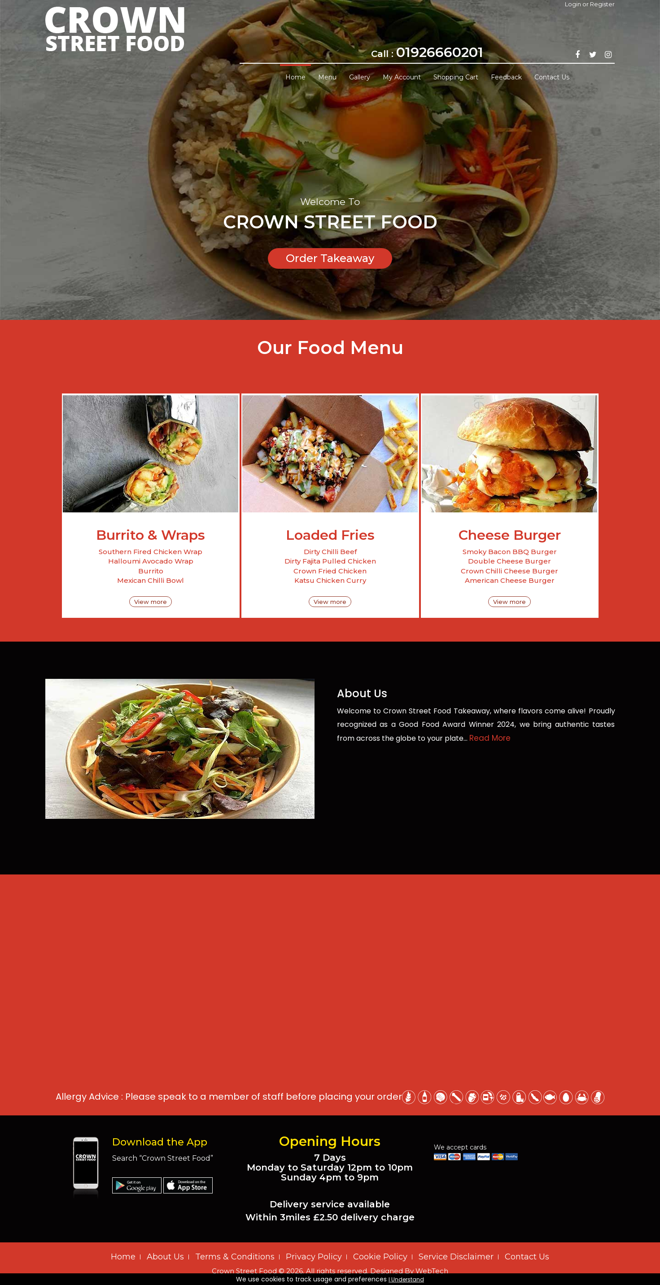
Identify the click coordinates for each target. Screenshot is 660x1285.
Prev (11, 153)
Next (648, 153)
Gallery (359, 77)
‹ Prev (323, 429)
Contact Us (551, 77)
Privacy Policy (314, 1257)
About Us (165, 1257)
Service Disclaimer (456, 1257)
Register (602, 4)
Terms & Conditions (235, 1257)
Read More (490, 738)
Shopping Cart (455, 77)
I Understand (406, 1279)
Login (573, 4)
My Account (402, 77)
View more (150, 601)
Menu (327, 77)
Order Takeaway (330, 258)
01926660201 (439, 52)
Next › (336, 429)
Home (295, 77)
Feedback (506, 77)
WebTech (431, 1271)
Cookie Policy (380, 1257)
